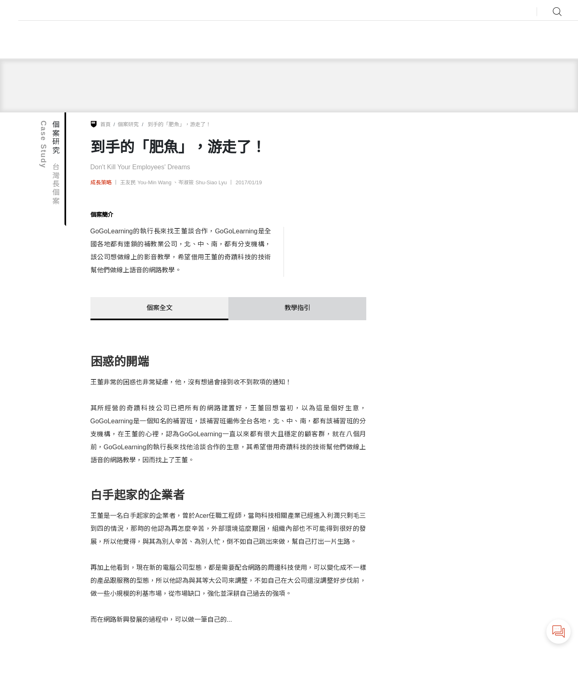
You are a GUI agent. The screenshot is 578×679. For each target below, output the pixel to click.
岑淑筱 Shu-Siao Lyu (202, 182)
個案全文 (159, 307)
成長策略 (101, 182)
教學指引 (297, 307)
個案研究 (128, 124)
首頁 (105, 124)
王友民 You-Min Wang (146, 182)
